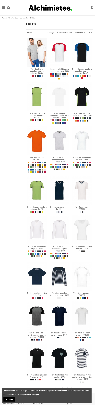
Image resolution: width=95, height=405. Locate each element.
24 (90, 33)
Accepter (9, 399)
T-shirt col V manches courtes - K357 (82, 159)
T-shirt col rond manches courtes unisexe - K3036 (37, 71)
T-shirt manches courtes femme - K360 (82, 248)
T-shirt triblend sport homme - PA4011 (82, 334)
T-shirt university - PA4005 (82, 208)
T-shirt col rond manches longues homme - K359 (59, 249)
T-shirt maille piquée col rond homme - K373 (59, 334)
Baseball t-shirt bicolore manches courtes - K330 (59, 70)
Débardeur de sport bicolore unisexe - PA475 (37, 115)
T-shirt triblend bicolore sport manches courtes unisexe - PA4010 (36, 335)
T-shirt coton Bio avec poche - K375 (59, 376)
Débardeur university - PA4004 (59, 208)
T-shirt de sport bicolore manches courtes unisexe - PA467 (82, 71)
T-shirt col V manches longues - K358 (37, 248)
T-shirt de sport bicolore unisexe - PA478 (37, 208)
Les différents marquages (13, 403)
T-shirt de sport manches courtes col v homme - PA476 (59, 115)
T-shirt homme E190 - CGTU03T (37, 159)
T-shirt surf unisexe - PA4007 (81, 294)
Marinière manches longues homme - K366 (59, 294)
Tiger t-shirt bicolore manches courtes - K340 (82, 114)
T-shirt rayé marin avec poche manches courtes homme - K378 (82, 377)
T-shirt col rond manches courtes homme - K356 (59, 160)
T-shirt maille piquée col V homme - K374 (37, 376)
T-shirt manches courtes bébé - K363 (37, 294)
